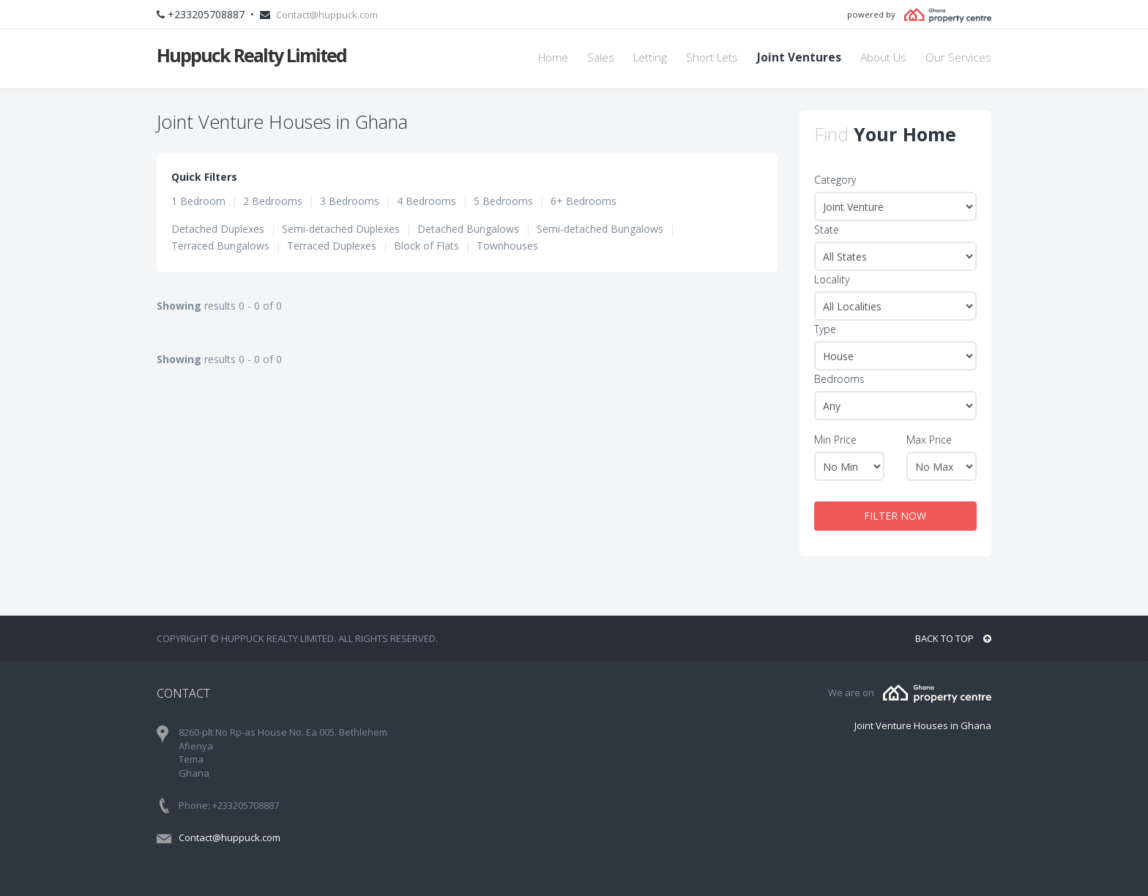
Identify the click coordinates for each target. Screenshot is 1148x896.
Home (553, 57)
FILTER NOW (895, 516)
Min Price (835, 440)
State (826, 229)
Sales (600, 57)
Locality (831, 279)
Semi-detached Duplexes (341, 229)
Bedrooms (839, 379)
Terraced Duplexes (331, 246)
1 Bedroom (198, 201)
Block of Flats (426, 246)
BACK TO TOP (953, 638)
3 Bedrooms (349, 201)
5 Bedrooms (503, 201)
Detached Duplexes (217, 229)
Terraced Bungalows (220, 246)
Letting (650, 57)
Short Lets (712, 57)
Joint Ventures (799, 57)
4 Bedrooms (426, 201)
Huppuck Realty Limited (251, 54)
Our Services (958, 57)
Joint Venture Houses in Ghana (922, 725)
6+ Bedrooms (583, 201)
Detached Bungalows (468, 229)
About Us (883, 57)
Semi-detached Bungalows (600, 229)
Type (825, 329)
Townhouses (507, 246)
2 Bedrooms (272, 201)
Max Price (929, 440)
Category (835, 180)
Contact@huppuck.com (327, 14)
